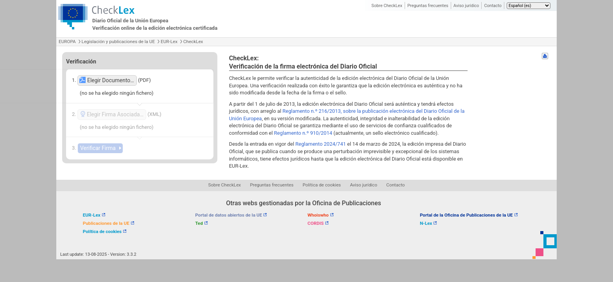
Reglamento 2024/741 (321, 144)
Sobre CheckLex (386, 5)
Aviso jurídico (466, 5)
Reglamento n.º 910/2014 (303, 133)
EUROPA (67, 41)
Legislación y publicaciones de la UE (118, 41)
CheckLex (193, 41)
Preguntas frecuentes (427, 5)
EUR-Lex (169, 41)
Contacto (493, 5)
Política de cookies (322, 185)
